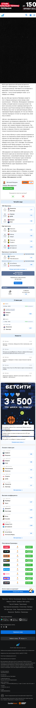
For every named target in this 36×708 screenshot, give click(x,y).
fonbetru (18, 354)
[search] (26, 15)
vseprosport (2, 15)
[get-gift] (31, 15)
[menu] (34, 15)
